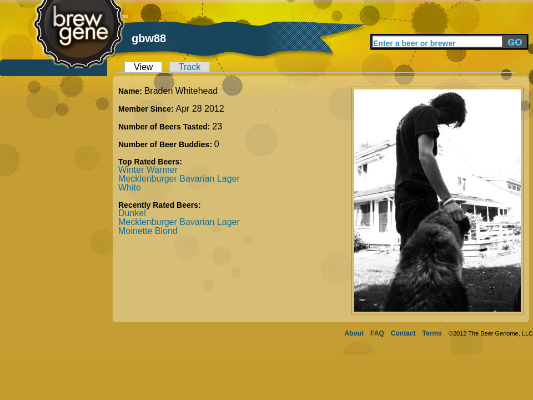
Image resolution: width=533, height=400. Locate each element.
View (143, 67)
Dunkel (132, 213)
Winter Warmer (148, 169)
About (354, 333)
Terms (432, 333)
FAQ (377, 333)
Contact (403, 333)
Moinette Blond (148, 231)
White (129, 187)
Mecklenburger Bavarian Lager (179, 178)
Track (189, 67)
